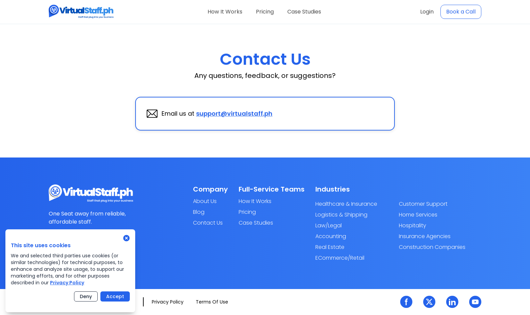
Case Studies (304, 12)
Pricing (265, 12)
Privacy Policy (67, 282)
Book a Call (461, 12)
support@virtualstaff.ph (234, 113)
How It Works (225, 12)
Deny (86, 296)
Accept (115, 296)
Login (427, 12)
